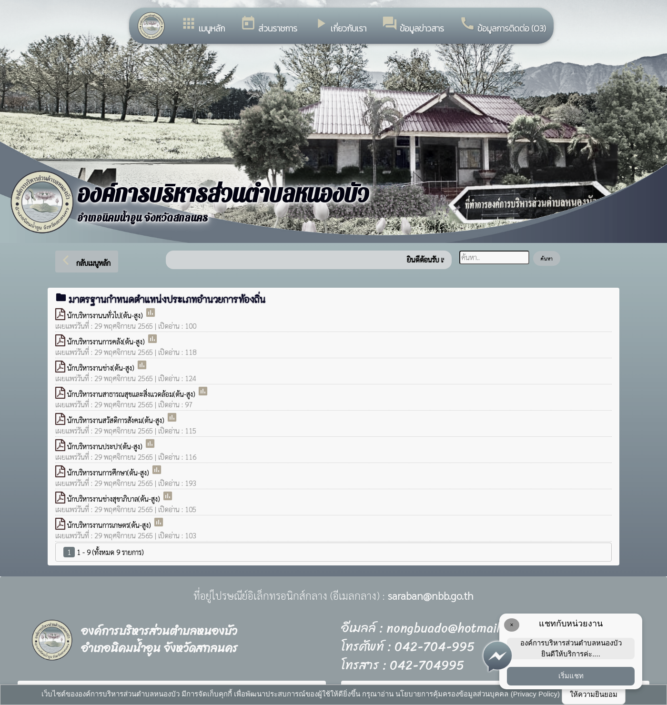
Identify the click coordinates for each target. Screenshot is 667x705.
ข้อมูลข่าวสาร (413, 25)
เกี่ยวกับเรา (339, 25)
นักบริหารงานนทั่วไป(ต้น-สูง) (106, 315)
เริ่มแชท (571, 676)
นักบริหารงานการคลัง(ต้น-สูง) (107, 341)
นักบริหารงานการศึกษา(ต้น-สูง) (109, 472)
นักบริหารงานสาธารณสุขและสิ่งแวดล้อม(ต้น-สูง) (132, 393)
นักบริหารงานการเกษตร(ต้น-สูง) (110, 524)
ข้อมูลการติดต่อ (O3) (502, 25)
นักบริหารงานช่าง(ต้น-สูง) (101, 367)
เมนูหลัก (203, 25)
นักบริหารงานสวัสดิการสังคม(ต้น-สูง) (116, 419)
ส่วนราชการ (268, 25)
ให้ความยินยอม (593, 694)
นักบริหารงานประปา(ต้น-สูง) (105, 446)
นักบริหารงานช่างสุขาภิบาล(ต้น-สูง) (114, 498)
